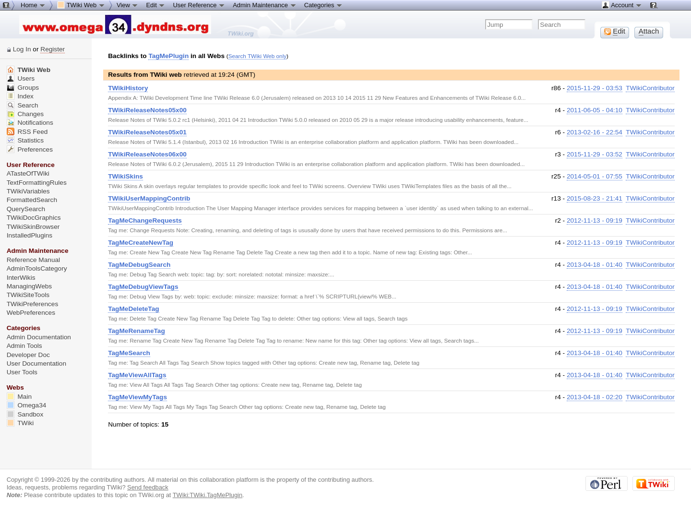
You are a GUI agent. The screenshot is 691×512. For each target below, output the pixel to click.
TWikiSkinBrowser (33, 226)
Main (19, 396)
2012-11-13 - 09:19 (594, 220)
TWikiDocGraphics (34, 217)
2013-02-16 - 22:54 (594, 132)
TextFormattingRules (37, 182)
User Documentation (36, 363)
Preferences (30, 149)
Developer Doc (28, 354)
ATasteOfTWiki (28, 173)
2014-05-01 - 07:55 (594, 176)
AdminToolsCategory (37, 268)
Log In (22, 49)
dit (614, 31)
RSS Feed (27, 131)
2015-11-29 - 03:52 (594, 154)
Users (21, 78)
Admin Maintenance (265, 5)
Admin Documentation (39, 337)
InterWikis (21, 277)
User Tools (22, 372)
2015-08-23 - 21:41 (594, 198)
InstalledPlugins (30, 235)
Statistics (25, 140)
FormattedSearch (32, 199)
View (128, 5)
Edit (155, 5)
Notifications (30, 122)
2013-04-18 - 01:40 (594, 264)
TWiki (20, 423)
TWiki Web (28, 69)
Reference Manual (33, 259)
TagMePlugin (168, 56)
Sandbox (25, 414)
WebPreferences (31, 312)
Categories (323, 5)
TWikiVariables (28, 191)
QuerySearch (26, 209)
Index (20, 96)
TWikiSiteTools (28, 294)
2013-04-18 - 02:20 (594, 397)
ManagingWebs (29, 286)
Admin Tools (24, 345)
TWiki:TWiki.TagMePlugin (207, 495)
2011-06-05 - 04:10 (594, 110)
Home (33, 5)
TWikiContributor (650, 88)
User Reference (199, 5)
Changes (25, 114)
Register (52, 49)
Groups (23, 87)
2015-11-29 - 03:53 (594, 88)
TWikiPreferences (33, 304)
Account (622, 5)
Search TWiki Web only (257, 56)
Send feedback (147, 487)
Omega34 (27, 405)
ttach (649, 31)
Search (22, 105)
